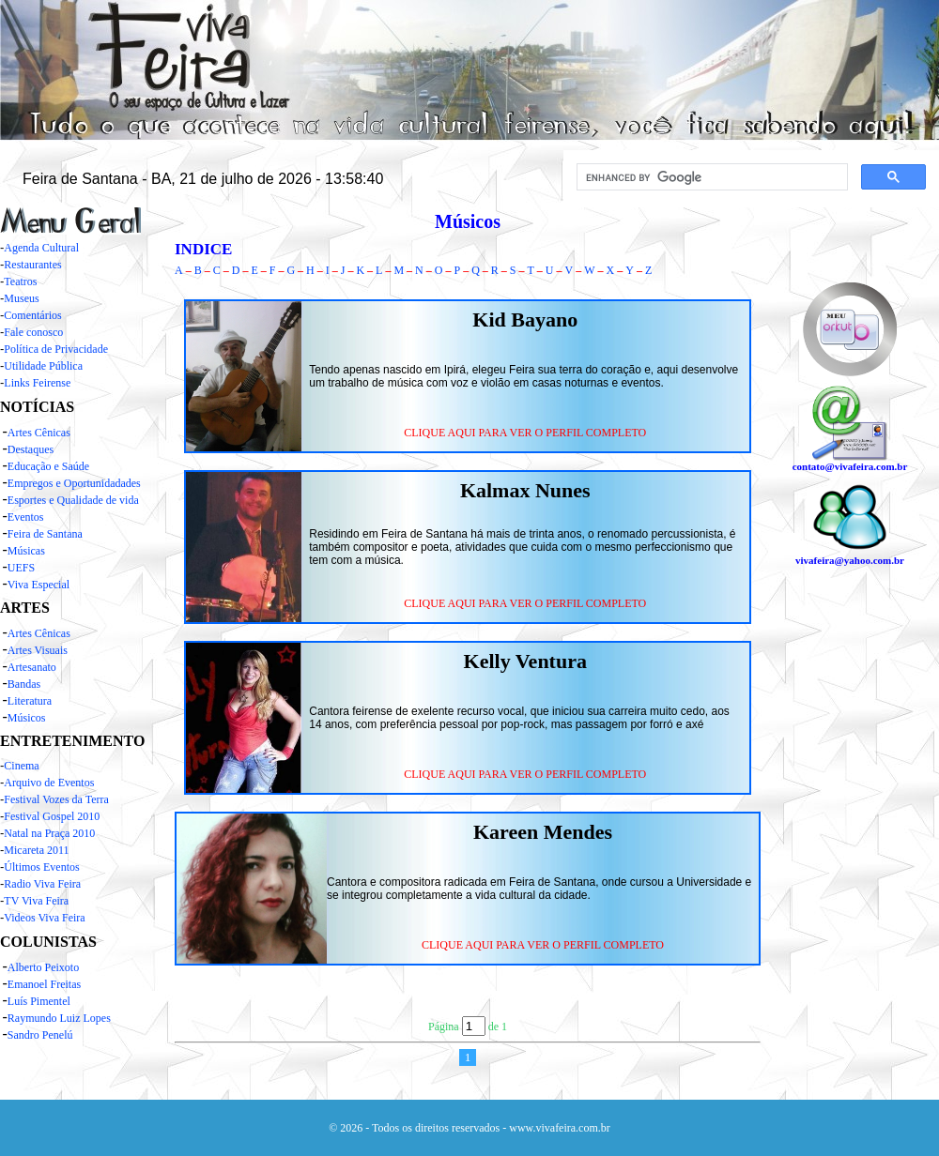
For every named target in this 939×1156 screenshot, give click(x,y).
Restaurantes (32, 264)
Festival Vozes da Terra (56, 799)
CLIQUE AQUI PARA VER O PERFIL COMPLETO (525, 432)
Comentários (32, 315)
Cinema (21, 765)
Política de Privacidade (56, 349)
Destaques (31, 449)
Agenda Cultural (41, 247)
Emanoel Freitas (44, 984)
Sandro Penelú (40, 1035)
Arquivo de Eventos (49, 782)
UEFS (21, 567)
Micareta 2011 (36, 850)
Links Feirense (37, 382)
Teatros (20, 281)
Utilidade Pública (43, 366)
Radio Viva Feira (42, 883)
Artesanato (32, 667)
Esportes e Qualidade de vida (73, 500)
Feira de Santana (45, 533)
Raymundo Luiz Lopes (59, 1018)
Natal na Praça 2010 (49, 833)
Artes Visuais (38, 650)
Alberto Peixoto (43, 967)
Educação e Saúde (48, 466)
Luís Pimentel (39, 1001)
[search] (710, 177)
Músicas (26, 550)
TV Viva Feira (36, 900)
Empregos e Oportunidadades (74, 483)
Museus (21, 298)
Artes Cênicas (39, 432)
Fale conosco (33, 332)
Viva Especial (38, 584)
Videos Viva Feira (44, 917)
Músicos (27, 717)
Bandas (24, 684)
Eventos (26, 517)
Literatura (30, 700)
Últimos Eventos (41, 867)
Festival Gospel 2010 (52, 816)
